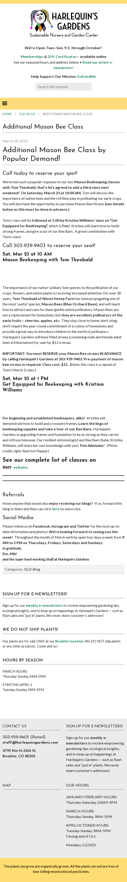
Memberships (32, 56)
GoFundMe (86, 76)
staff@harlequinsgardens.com (30, 742)
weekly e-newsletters (44, 605)
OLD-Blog (32, 569)
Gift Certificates (62, 56)
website (20, 467)
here (56, 509)
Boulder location (69, 641)
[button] (4, 104)
